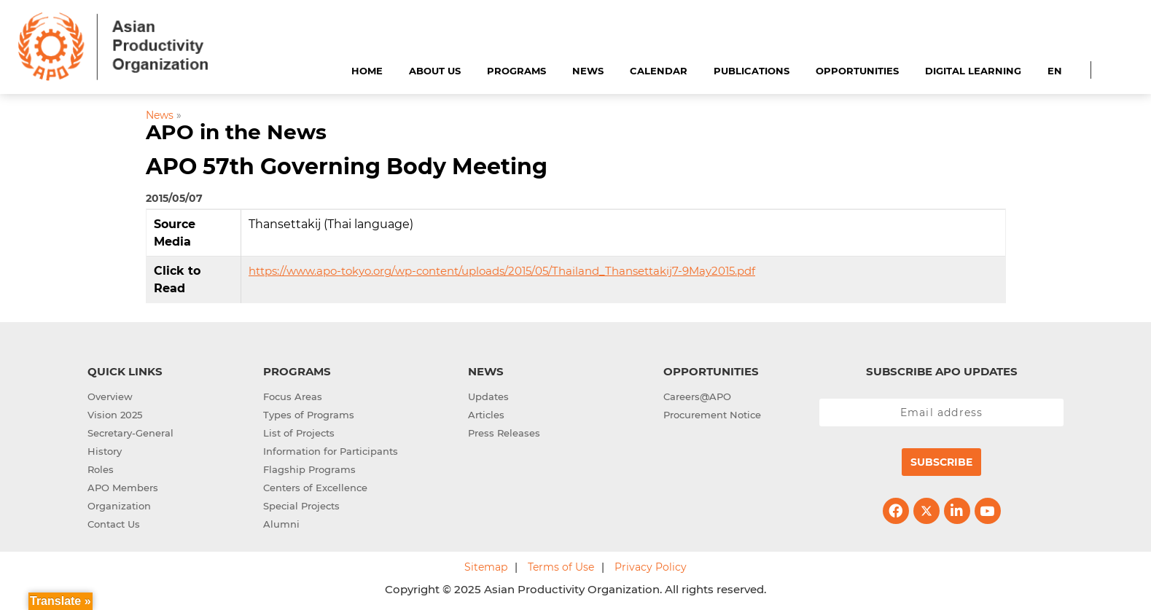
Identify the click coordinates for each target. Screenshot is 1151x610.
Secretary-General (130, 433)
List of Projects (299, 433)
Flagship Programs (309, 469)
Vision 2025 (114, 415)
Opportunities (857, 71)
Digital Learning (973, 71)
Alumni (281, 524)
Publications (751, 71)
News (588, 71)
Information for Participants (330, 451)
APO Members (122, 487)
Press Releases (504, 433)
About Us (435, 71)
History (104, 451)
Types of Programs (308, 415)
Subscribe (941, 462)
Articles (486, 415)
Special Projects (301, 506)
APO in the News (236, 132)
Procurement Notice (712, 415)
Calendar (658, 71)
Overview (110, 396)
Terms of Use (561, 567)
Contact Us (113, 524)
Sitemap (485, 567)
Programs (516, 71)
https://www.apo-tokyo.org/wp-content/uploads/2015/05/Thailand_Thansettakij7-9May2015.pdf (502, 271)
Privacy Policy (650, 567)
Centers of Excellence (315, 487)
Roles (100, 469)
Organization (119, 506)
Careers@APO (697, 396)
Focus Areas (292, 396)
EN (1054, 71)
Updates (488, 396)
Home (367, 71)
